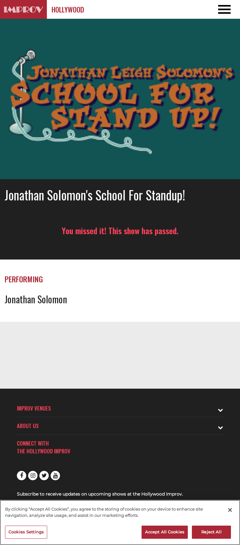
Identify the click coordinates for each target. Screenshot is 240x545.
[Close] (230, 510)
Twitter (44, 475)
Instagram (33, 475)
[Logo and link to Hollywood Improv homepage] (23, 9)
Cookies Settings (26, 531)
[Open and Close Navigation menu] (216, 9)
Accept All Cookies (164, 531)
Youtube (55, 475)
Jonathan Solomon (36, 299)
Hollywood (68, 9)
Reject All (211, 531)
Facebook (21, 475)
